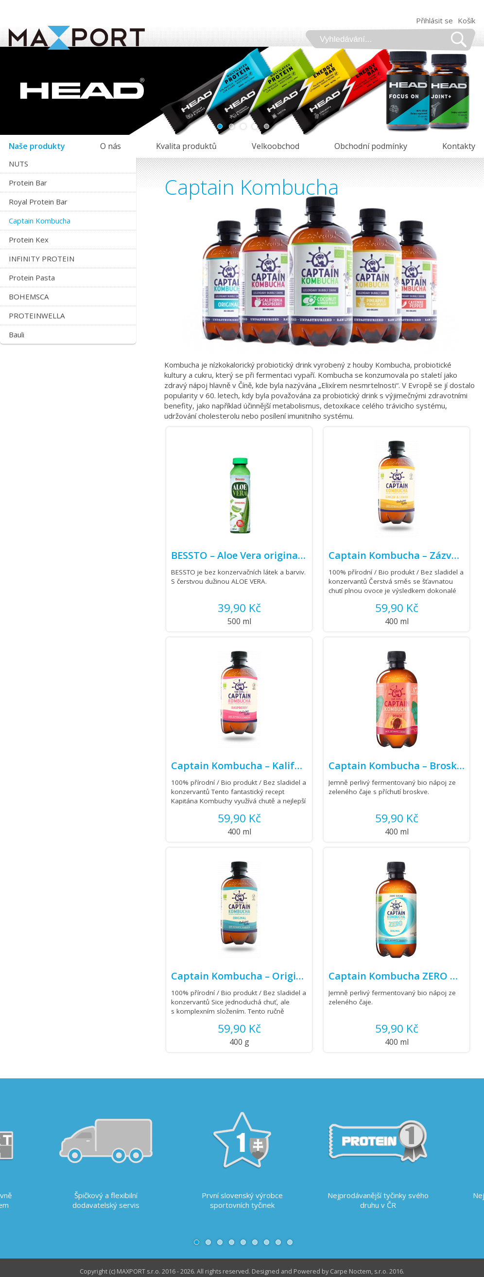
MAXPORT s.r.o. (138, 1271)
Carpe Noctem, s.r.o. (359, 1271)
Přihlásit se (434, 20)
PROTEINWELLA (37, 315)
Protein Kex (29, 239)
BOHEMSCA (29, 296)
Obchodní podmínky (370, 146)
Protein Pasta (32, 277)
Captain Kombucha (39, 220)
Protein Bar (28, 182)
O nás (110, 146)
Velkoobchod (275, 146)
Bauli (16, 334)
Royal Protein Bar (38, 201)
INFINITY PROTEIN (41, 258)
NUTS (18, 163)
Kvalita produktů (186, 146)
